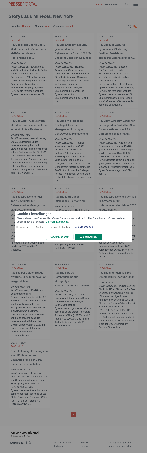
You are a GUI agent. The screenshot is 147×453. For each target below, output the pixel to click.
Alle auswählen (88, 237)
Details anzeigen (84, 227)
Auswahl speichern (59, 237)
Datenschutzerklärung (57, 222)
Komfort (40, 227)
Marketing (67, 227)
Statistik (53, 227)
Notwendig (24, 227)
